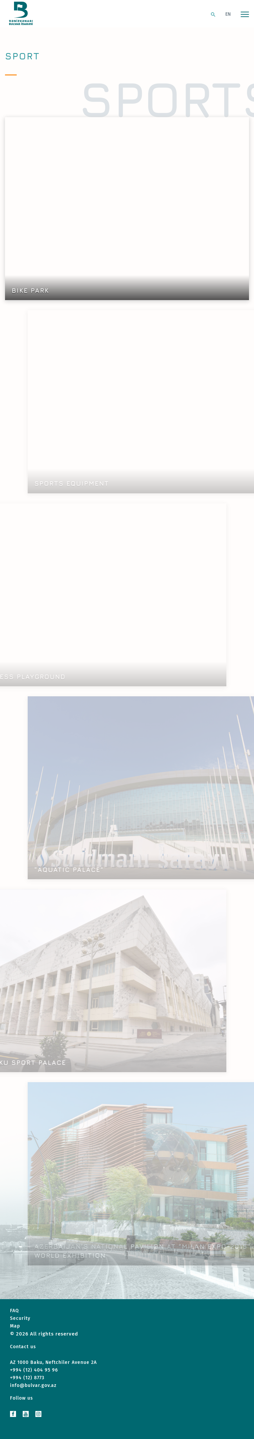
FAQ (14, 1310)
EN (228, 14)
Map (15, 1326)
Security (20, 1318)
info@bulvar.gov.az (33, 1385)
